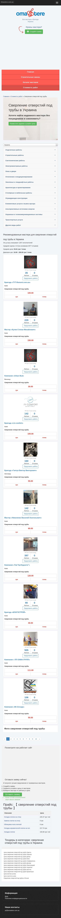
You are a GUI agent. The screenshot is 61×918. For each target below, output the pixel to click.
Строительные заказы (30, 77)
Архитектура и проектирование (17, 187)
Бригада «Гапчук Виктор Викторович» (20, 470)
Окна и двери (10, 171)
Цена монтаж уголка (10, 874)
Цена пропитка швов (10, 876)
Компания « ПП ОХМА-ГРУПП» (17, 660)
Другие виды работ (13, 225)
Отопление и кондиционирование (18, 177)
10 (36, 739)
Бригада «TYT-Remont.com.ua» (17, 282)
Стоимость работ (30, 87)
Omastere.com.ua (7, 2)
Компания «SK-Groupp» (14, 707)
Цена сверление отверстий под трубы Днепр (17, 856)
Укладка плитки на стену (12, 817)
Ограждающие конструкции (16, 198)
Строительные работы (14, 155)
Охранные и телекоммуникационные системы (23, 214)
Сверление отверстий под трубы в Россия (16, 878)
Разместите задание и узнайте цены (22, 124)
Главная (30, 72)
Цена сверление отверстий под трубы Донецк (17, 863)
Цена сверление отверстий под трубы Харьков (18, 854)
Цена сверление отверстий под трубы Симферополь (19, 861)
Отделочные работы (13, 150)
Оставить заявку (12, 794)
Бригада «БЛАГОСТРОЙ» (15, 612)
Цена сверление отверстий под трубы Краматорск (19, 871)
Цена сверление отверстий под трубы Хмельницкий (19, 865)
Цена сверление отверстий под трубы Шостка (17, 869)
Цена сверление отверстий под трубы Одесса (17, 852)
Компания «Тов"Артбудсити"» (17, 565)
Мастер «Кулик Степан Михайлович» (20, 330)
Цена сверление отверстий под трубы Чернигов (18, 867)
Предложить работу (31, 278)
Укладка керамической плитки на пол (17, 828)
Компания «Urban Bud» (14, 376)
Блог (6, 896)
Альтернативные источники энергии (20, 209)
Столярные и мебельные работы (18, 193)
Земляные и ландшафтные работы (19, 182)
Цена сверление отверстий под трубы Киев (17, 859)
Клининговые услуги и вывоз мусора (20, 204)
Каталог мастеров (30, 82)
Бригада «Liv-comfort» (13, 423)
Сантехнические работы (15, 160)
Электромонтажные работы (16, 166)
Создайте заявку (34, 31)
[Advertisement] (30, 53)
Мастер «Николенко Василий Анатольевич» (23, 518)
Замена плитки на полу (12, 821)
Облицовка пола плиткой (12, 824)
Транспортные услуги (14, 220)
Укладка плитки (9, 832)
